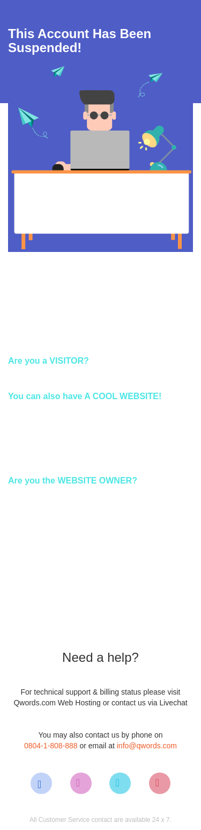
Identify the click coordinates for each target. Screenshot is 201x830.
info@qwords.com (147, 745)
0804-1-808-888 (51, 745)
